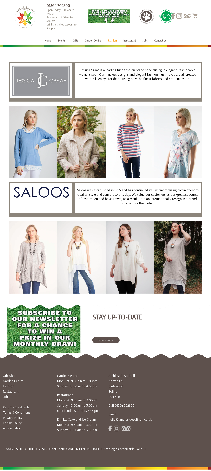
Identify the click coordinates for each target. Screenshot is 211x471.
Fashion (112, 40)
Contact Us (160, 40)
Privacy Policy (12, 417)
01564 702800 (58, 5)
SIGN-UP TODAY (106, 340)
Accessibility (12, 428)
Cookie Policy (12, 423)
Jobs (145, 40)
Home (48, 40)
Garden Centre (93, 40)
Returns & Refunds (16, 407)
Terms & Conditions (16, 412)
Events (61, 40)
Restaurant (129, 40)
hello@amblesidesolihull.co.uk (130, 419)
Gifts (75, 40)
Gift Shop (10, 375)
